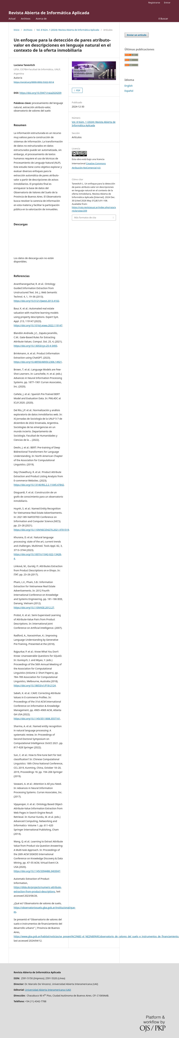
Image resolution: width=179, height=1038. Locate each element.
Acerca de (41, 18)
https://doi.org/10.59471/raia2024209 (41, 92)
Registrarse (154, 2)
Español (129, 90)
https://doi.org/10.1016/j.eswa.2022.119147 (38, 325)
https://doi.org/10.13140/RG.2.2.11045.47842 (39, 484)
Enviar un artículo (137, 34)
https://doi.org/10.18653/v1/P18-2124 (35, 685)
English (129, 85)
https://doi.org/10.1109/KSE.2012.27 (34, 607)
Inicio (16, 29)
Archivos (25, 18)
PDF (78, 90)
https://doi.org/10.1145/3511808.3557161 (37, 718)
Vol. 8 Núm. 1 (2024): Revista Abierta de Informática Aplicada (68, 29)
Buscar (163, 18)
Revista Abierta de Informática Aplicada (49, 12)
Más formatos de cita (85, 217)
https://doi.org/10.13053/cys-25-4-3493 (35, 345)
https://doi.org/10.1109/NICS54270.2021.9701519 (41, 529)
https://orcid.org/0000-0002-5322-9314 (34, 81)
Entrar (167, 2)
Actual (12, 18)
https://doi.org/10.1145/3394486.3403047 (37, 871)
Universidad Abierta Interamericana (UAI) (48, 989)
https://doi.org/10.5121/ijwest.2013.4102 (36, 300)
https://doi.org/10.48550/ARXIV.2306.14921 (38, 361)
